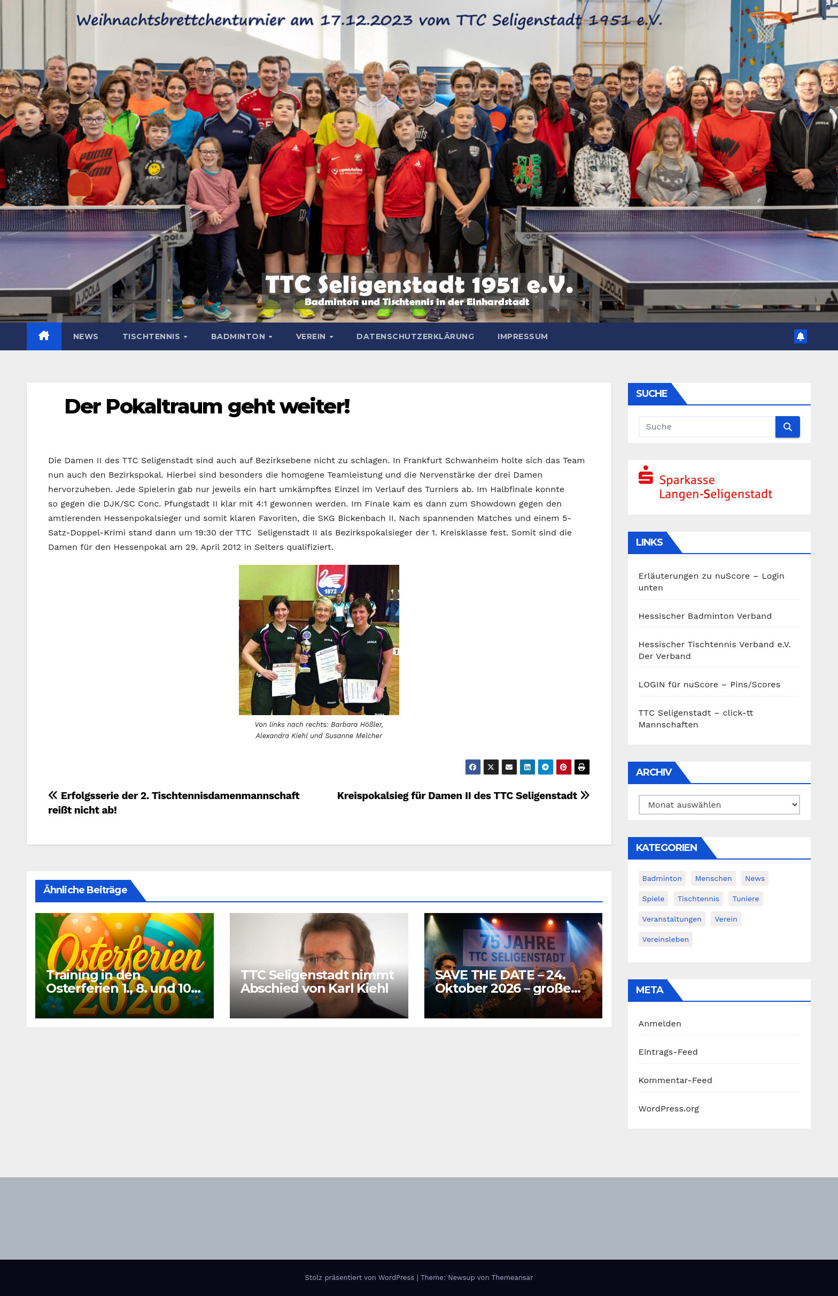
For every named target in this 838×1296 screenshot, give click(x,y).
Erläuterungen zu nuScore (694, 576)
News (86, 336)
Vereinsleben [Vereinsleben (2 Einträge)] (665, 939)
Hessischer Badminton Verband (705, 616)
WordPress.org (669, 1108)
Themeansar (512, 1278)
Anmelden (660, 1023)
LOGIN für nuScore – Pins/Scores (710, 684)
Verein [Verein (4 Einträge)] (726, 919)
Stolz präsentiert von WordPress (360, 1278)
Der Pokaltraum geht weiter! (206, 406)
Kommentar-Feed (675, 1080)
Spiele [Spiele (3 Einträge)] (653, 898)
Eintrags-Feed (668, 1052)
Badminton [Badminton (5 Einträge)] (662, 878)
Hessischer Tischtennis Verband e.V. (715, 644)
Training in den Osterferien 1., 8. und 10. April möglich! (120, 988)
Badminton (239, 336)
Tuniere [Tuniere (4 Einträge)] (745, 898)
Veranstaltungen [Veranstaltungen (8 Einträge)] (672, 919)
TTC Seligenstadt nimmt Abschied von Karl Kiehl (318, 981)
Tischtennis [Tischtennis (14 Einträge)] (698, 898)
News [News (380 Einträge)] (755, 878)
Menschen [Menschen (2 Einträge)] (713, 878)
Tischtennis (152, 336)
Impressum (523, 336)
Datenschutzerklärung (415, 336)
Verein (312, 336)
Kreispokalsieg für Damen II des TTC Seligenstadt (463, 795)
